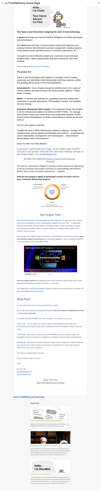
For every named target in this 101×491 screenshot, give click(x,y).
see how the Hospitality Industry (39, 288)
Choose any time (22, 358)
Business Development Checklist (41, 310)
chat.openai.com (49, 154)
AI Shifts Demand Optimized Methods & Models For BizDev (46, 421)
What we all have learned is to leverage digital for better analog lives (39, 220)
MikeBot (20, 125)
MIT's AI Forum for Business (39, 66)
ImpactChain (21, 334)
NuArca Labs (21, 324)
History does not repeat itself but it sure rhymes (43, 445)
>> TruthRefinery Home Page (22, 3)
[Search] (99, 3)
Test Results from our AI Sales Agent (40, 474)
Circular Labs (21, 342)
